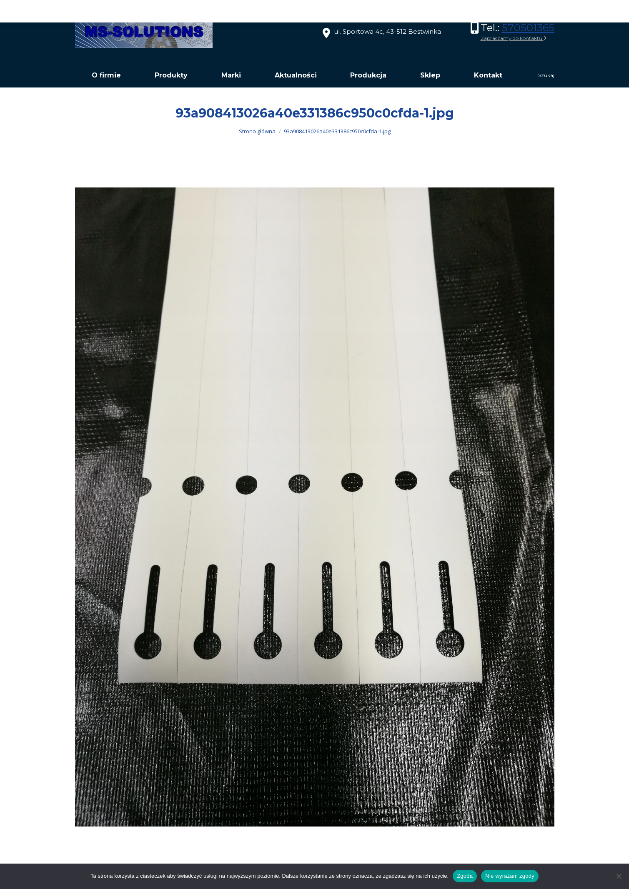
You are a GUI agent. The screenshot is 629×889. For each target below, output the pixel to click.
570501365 (528, 28)
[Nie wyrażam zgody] (618, 876)
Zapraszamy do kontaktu (514, 38)
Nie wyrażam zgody (509, 876)
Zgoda (465, 876)
